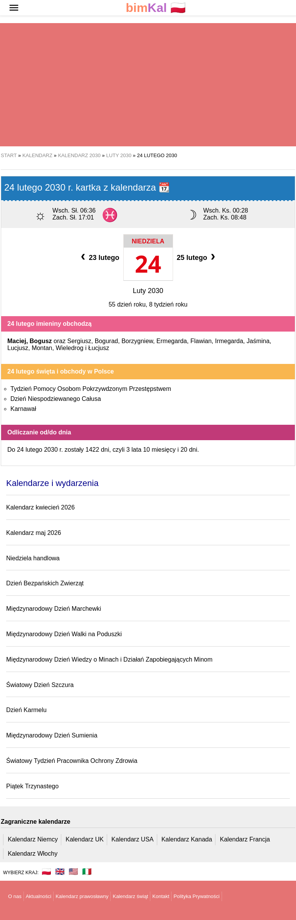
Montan (42, 348)
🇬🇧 (60, 871)
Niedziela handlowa (33, 558)
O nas (15, 896)
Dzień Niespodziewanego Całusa (55, 398)
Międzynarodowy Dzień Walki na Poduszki (64, 634)
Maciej (16, 341)
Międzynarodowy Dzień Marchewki (53, 608)
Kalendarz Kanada (186, 839)
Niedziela (148, 241)
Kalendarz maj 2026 (33, 533)
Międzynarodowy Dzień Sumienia (52, 735)
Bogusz (41, 341)
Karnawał (23, 409)
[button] (14, 7)
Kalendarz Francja (245, 839)
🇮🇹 (87, 871)
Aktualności (38, 896)
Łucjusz (98, 348)
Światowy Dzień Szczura (40, 685)
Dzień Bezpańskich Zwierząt (45, 583)
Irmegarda (229, 341)
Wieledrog (69, 348)
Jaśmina (258, 341)
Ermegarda (171, 341)
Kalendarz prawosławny (82, 896)
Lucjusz (17, 348)
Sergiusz (79, 341)
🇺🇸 (73, 871)
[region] (148, 84)
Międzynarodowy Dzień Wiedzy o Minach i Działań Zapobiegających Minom (109, 659)
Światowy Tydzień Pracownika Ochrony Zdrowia (71, 760)
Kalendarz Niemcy (33, 839)
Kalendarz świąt (130, 896)
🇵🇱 (156, 8)
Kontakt (160, 896)
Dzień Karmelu (26, 710)
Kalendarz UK (85, 839)
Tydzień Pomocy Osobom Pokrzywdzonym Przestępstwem (90, 388)
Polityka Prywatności (196, 896)
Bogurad (106, 341)
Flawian (201, 341)
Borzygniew (137, 341)
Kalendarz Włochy (32, 853)
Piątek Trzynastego (32, 786)
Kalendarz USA (132, 839)
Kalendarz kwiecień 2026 (40, 507)
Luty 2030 (148, 291)
